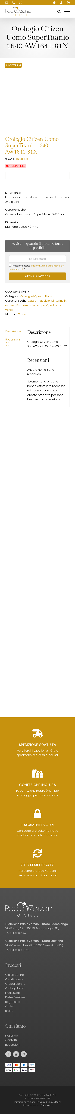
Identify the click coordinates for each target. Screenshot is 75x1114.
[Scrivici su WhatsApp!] (20, 2)
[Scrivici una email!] (6, 2)
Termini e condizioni (24, 1101)
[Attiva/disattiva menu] (67, 11)
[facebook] (8, 1054)
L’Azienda (11, 1036)
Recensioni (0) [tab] (12, 341)
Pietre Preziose (15, 997)
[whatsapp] (24, 1054)
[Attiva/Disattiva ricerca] (59, 11)
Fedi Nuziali (12, 993)
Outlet (9, 1006)
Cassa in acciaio (39, 301)
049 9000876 (19, 950)
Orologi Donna (15, 984)
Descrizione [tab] (13, 331)
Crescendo (46, 1105)
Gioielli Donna (14, 975)
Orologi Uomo (14, 988)
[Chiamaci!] (13, 2)
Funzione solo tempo (30, 305)
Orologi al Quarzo (32, 296)
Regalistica (12, 1002)
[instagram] (16, 1054)
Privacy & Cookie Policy (49, 1101)
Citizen (22, 314)
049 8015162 (18, 933)
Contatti (11, 1040)
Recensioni (12, 1045)
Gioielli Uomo (14, 979)
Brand (9, 1011)
